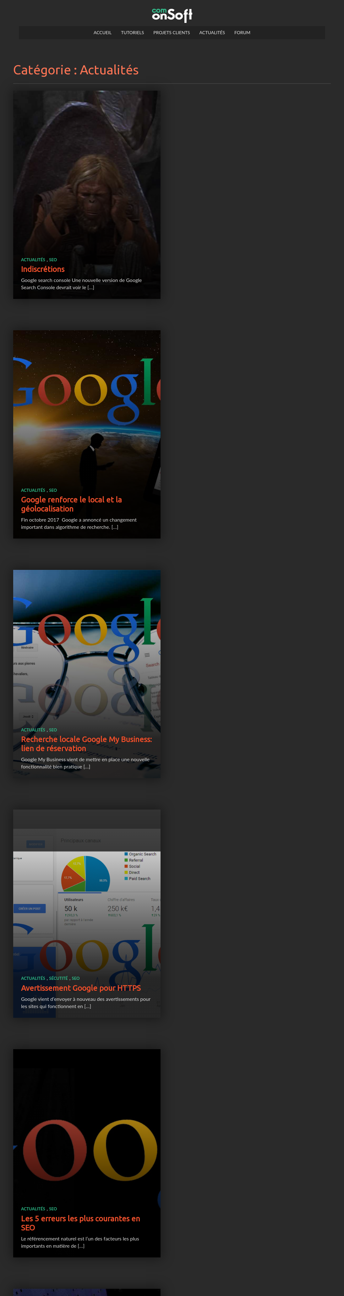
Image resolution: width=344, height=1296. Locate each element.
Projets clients (171, 32)
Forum (242, 32)
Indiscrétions (42, 263)
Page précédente (150, 1262)
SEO (53, 253)
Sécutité (226, 486)
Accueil (103, 32)
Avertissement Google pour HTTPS (249, 496)
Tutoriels (132, 32)
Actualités (212, 32)
